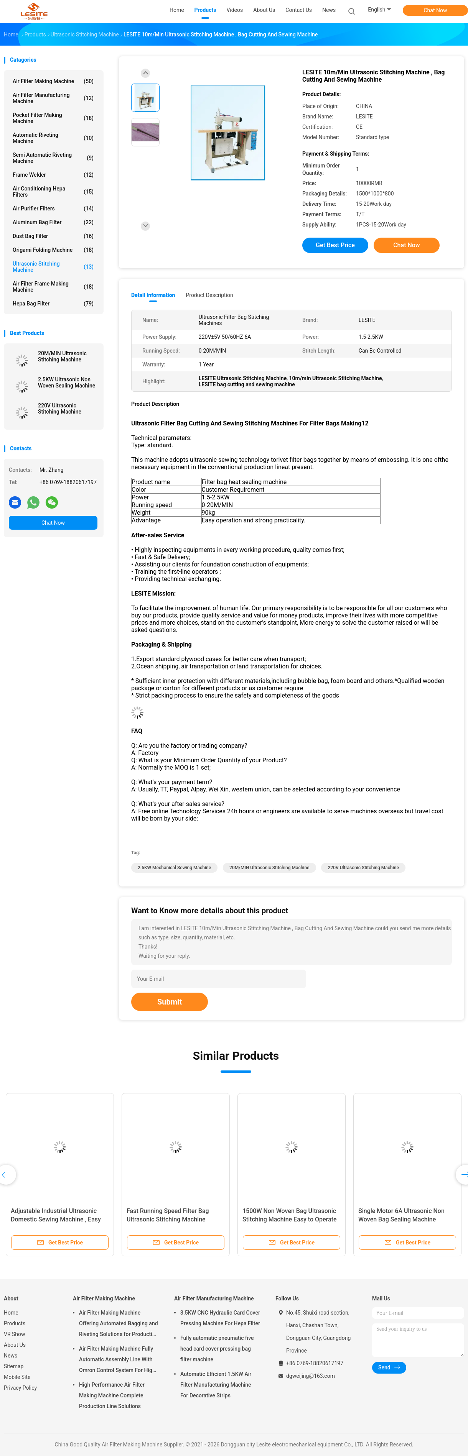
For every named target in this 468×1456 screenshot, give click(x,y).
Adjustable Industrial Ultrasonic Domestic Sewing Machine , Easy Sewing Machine (56, 1219)
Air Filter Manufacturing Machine (53, 98)
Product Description (209, 295)
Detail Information (153, 295)
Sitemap (13, 1366)
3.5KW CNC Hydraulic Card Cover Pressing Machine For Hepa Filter (220, 1318)
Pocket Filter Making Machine (53, 118)
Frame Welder (53, 175)
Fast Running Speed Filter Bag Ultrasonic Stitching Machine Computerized (168, 1219)
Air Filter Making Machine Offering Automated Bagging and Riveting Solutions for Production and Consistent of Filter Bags (118, 1324)
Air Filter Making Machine (53, 81)
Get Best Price (335, 245)
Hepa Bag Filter (53, 303)
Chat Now (435, 10)
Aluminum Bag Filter (53, 222)
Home (11, 1313)
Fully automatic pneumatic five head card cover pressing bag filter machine (217, 1348)
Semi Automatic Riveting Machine (53, 158)
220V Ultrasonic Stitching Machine (59, 408)
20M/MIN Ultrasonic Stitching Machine (62, 356)
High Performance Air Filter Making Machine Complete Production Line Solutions (112, 1395)
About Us (15, 1345)
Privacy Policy (20, 1388)
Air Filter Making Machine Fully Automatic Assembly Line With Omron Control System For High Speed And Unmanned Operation (118, 1361)
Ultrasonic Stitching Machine (53, 267)
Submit (169, 1001)
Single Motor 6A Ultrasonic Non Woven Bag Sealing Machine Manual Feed (401, 1219)
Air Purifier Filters (53, 208)
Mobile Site (17, 1377)
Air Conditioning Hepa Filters (53, 191)
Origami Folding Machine (53, 250)
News (10, 1356)
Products (14, 1323)
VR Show (14, 1334)
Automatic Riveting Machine (53, 138)
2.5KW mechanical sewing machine (174, 867)
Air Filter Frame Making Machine (53, 287)
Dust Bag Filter (53, 236)
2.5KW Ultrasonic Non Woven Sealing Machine (66, 382)
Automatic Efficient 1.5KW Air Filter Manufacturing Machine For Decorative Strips (215, 1385)
